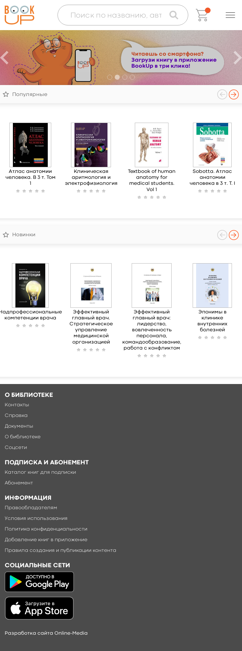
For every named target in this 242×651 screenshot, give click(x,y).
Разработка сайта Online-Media (46, 633)
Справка (16, 416)
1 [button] (109, 77)
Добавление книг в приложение (46, 540)
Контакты (17, 405)
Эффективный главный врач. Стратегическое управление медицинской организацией (91, 327)
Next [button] (234, 94)
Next (238, 58)
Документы (19, 426)
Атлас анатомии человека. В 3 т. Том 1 (30, 177)
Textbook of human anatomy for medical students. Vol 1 (151, 180)
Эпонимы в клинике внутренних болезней (212, 321)
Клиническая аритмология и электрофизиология (91, 177)
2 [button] (117, 77)
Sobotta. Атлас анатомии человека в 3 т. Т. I (212, 177)
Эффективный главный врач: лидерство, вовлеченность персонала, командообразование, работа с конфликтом (151, 330)
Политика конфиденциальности (46, 529)
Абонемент (19, 483)
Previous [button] (222, 94)
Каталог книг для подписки (40, 472)
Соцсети (16, 448)
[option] (121, 57)
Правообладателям (31, 508)
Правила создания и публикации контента (60, 550)
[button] (230, 15)
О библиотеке (23, 437)
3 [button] (124, 77)
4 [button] (132, 77)
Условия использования (36, 518)
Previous (4, 58)
